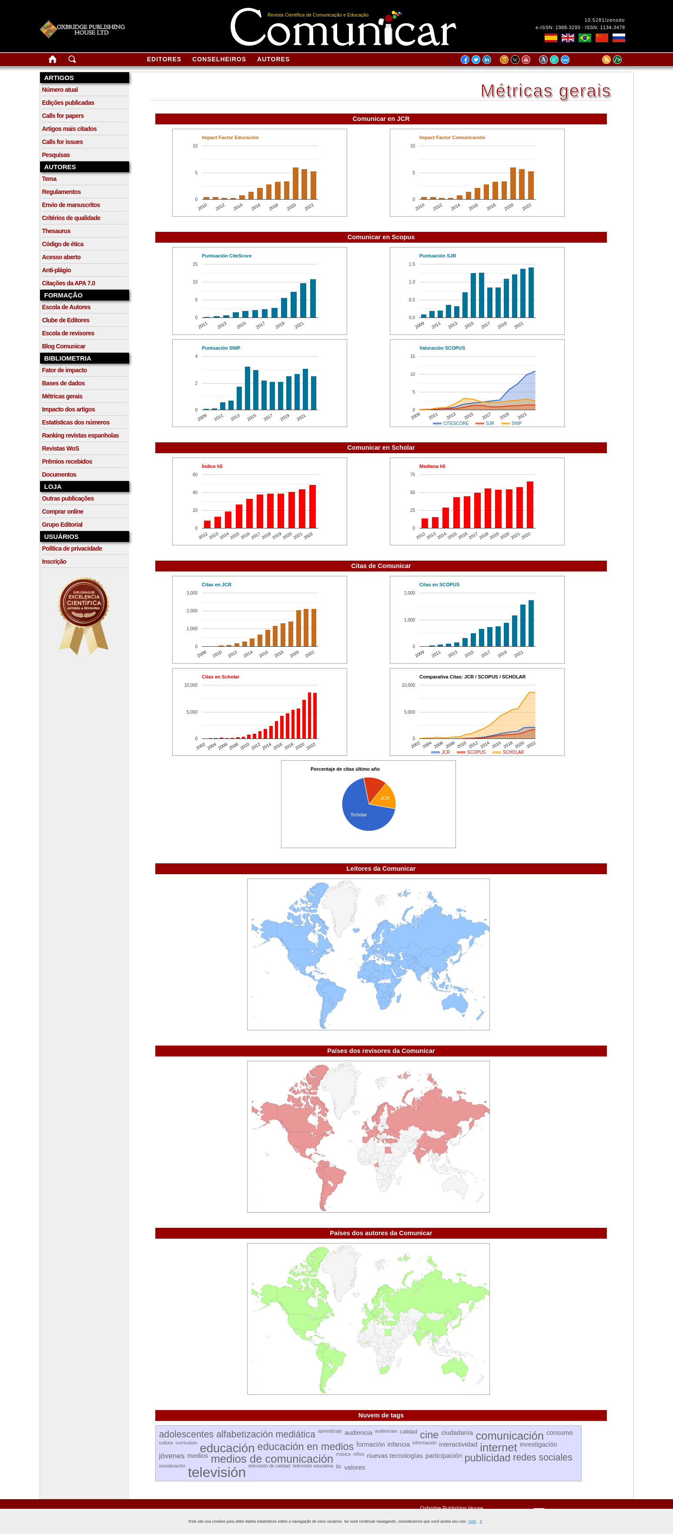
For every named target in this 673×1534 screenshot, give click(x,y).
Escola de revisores (68, 333)
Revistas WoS (60, 448)
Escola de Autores (66, 307)
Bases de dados (63, 383)
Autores (273, 59)
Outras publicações (68, 498)
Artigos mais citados (69, 128)
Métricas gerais (62, 396)
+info (472, 1521)
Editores (164, 59)
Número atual (60, 89)
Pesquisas (56, 154)
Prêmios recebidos (67, 461)
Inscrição (54, 561)
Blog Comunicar (64, 346)
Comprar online (63, 511)
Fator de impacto (64, 370)
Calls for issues (62, 141)
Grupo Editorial (62, 524)
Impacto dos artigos (68, 409)
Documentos (59, 474)
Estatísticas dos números (76, 422)
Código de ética (63, 244)
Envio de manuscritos (71, 204)
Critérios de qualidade (71, 217)
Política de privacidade (72, 548)
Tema (49, 178)
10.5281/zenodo (605, 20)
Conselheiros (219, 59)
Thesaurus (56, 230)
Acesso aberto (61, 257)
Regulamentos (61, 191)
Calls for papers (63, 115)
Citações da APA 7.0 (68, 283)
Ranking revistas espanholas (80, 435)
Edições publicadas (68, 102)
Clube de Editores (66, 320)
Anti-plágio (56, 270)
